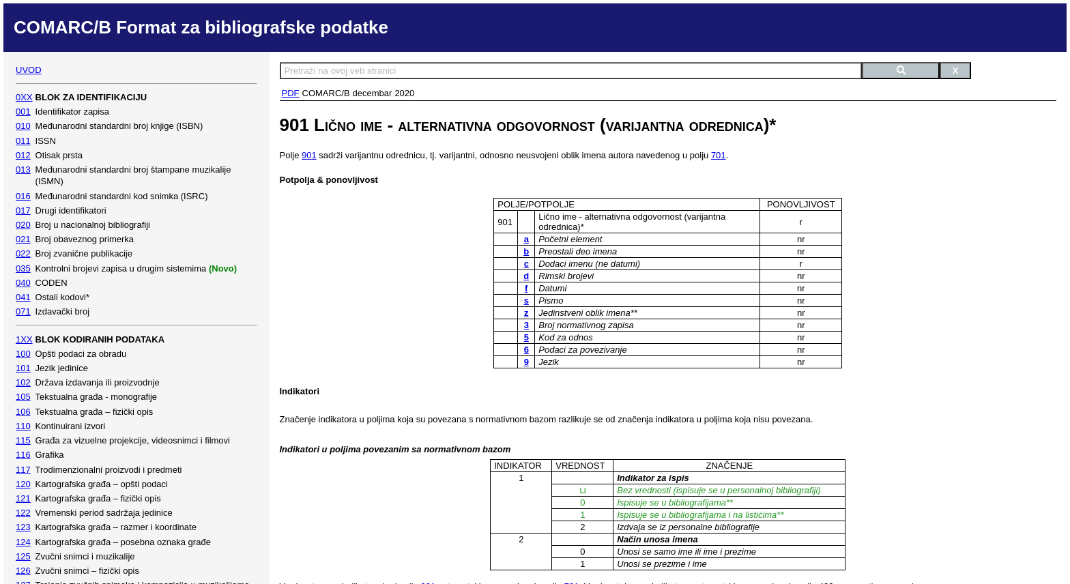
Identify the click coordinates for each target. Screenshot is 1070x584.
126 (23, 571)
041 (23, 297)
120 (23, 484)
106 (23, 412)
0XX (24, 97)
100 (23, 354)
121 (23, 498)
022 (23, 253)
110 (23, 426)
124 (23, 542)
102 (23, 382)
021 (23, 239)
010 (23, 126)
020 (23, 225)
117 (23, 470)
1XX (24, 339)
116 (23, 455)
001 (23, 111)
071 (23, 311)
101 (23, 368)
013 (23, 169)
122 (23, 513)
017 (23, 210)
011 (23, 141)
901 (309, 155)
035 (23, 268)
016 (23, 196)
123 (23, 527)
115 (23, 440)
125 (23, 556)
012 (23, 155)
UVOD (29, 70)
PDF (291, 93)
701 (718, 155)
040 (23, 283)
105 (23, 397)
